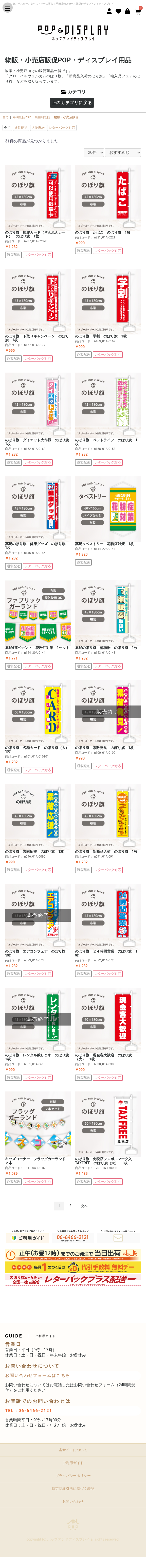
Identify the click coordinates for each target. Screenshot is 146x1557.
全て (6, 117)
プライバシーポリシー (73, 1476)
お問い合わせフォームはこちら (37, 1375)
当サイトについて (73, 1450)
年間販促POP (22, 117)
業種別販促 (42, 117)
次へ (84, 1206)
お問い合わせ (73, 1501)
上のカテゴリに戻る (72, 102)
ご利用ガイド (73, 1463)
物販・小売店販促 (66, 117)
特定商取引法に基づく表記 (73, 1489)
